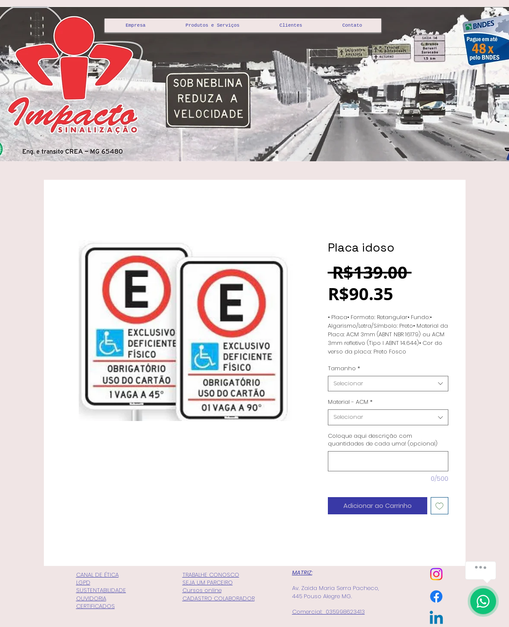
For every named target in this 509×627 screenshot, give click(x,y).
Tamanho (344, 368)
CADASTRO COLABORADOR (218, 598)
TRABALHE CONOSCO (210, 575)
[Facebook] (436, 596)
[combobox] (388, 383)
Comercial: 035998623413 (328, 612)
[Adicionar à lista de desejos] (439, 506)
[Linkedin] (436, 619)
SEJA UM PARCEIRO (207, 582)
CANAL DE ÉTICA (97, 575)
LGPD (83, 582)
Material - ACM (350, 402)
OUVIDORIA (91, 598)
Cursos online (202, 590)
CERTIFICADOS (95, 606)
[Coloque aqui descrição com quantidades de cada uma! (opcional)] (388, 461)
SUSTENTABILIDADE (101, 590)
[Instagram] (436, 574)
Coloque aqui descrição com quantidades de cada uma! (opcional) (383, 440)
